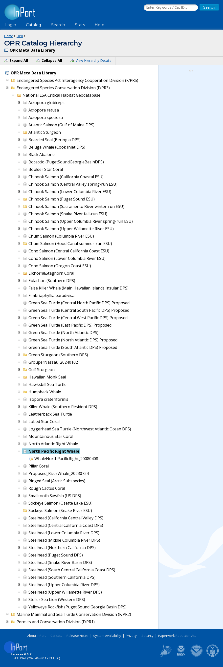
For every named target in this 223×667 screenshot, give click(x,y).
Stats (80, 24)
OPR (20, 36)
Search (58, 24)
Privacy (131, 635)
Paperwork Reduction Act (177, 635)
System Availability (107, 635)
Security (147, 635)
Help (99, 24)
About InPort (36, 635)
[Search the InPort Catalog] (171, 7)
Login (10, 24)
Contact (56, 635)
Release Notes (78, 635)
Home (8, 36)
